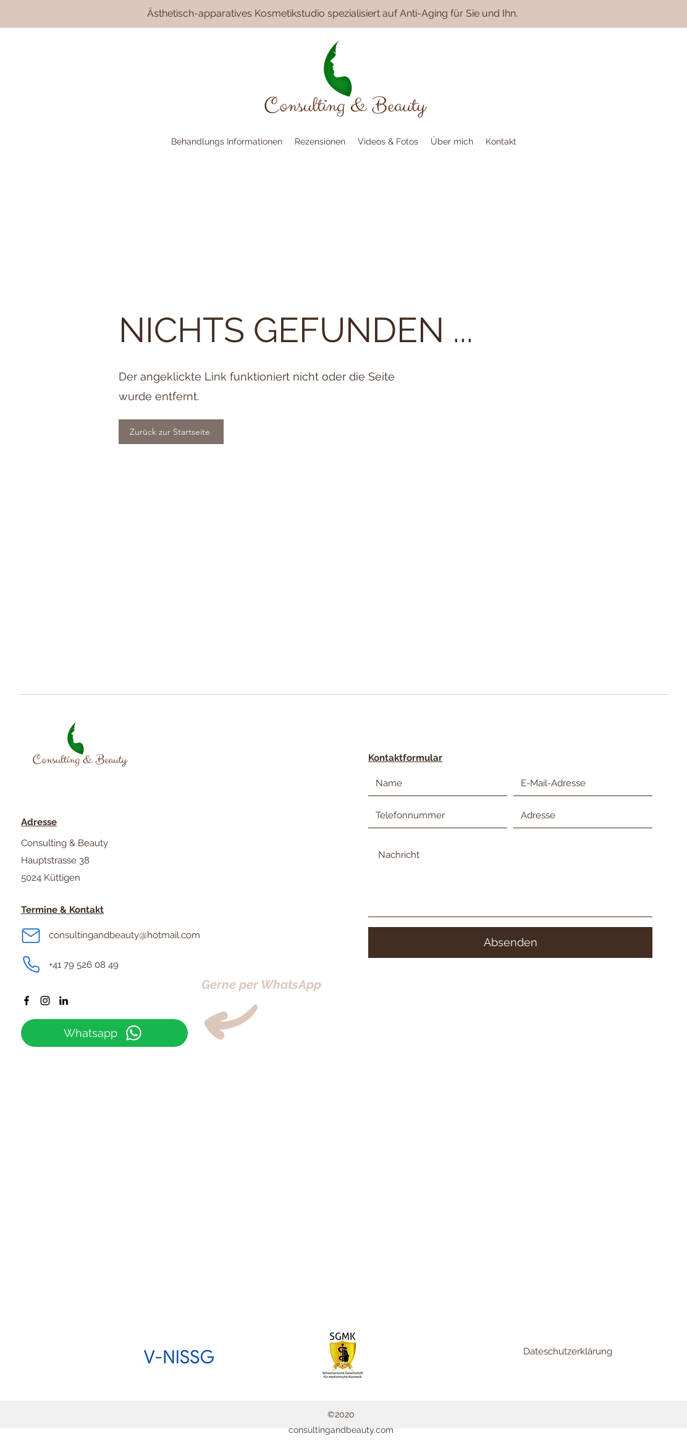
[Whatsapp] (104, 1033)
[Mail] (31, 936)
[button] (227, 141)
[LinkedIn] (63, 1000)
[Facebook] (26, 1000)
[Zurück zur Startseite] (171, 431)
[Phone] (31, 965)
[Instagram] (45, 1000)
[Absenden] (510, 942)
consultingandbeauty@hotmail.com (124, 935)
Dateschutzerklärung (567, 1351)
